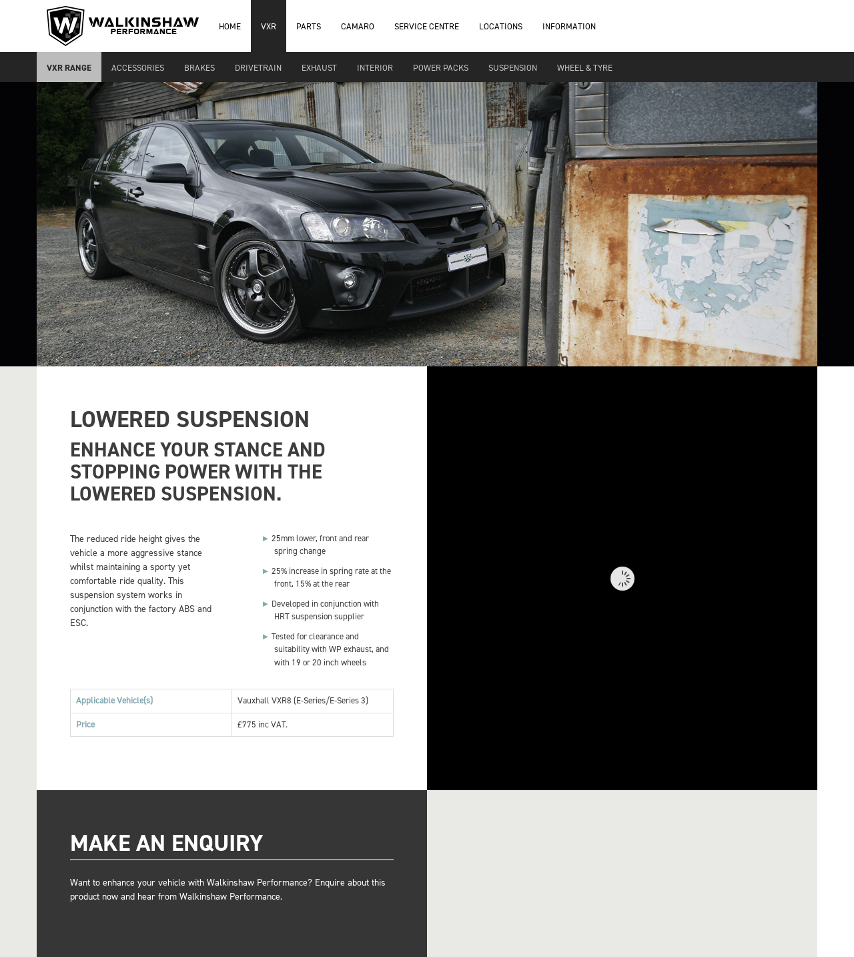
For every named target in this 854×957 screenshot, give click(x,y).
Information (569, 26)
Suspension (512, 67)
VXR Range (69, 67)
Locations (500, 26)
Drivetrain (258, 67)
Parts (308, 26)
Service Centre (426, 26)
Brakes (199, 67)
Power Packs (440, 67)
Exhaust (319, 67)
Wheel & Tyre (584, 67)
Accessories (137, 67)
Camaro (357, 26)
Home (230, 26)
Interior (375, 67)
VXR (268, 26)
